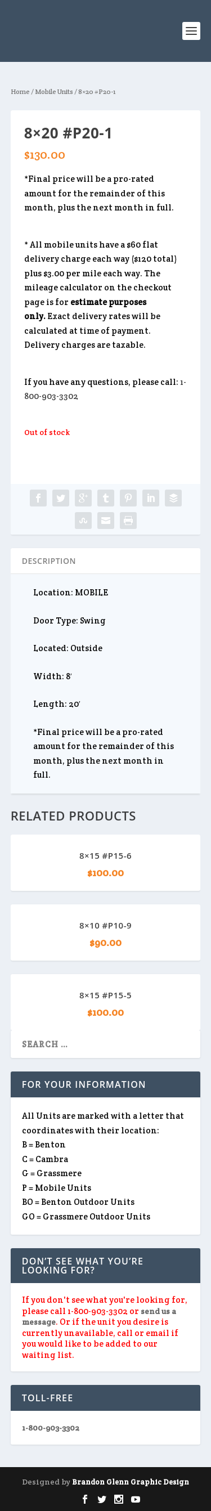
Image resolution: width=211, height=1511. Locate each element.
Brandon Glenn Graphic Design (130, 1482)
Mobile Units (54, 91)
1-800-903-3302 (50, 1428)
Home (20, 91)
